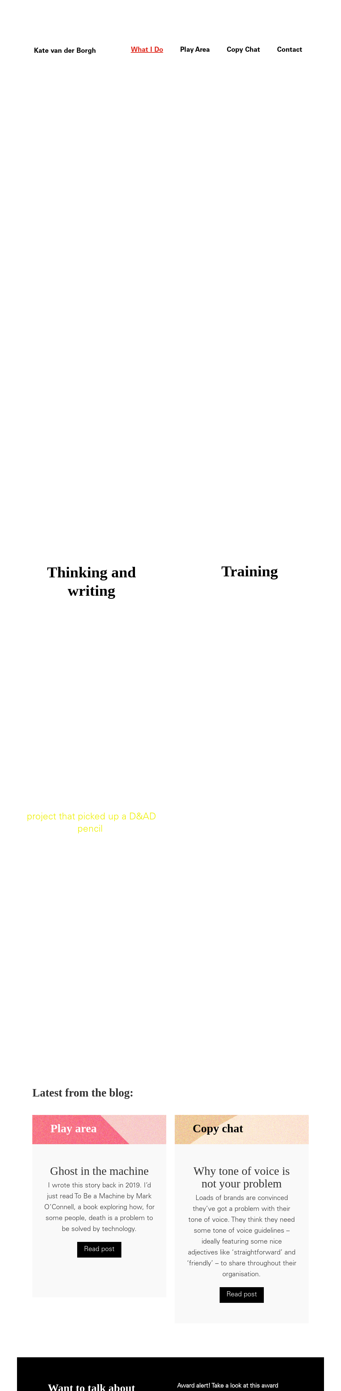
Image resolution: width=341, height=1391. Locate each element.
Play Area (195, 50)
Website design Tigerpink (211, 1356)
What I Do (147, 50)
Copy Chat (243, 50)
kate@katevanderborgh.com (93, 1287)
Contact (289, 50)
